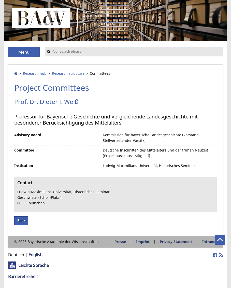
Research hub (35, 73)
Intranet (209, 241)
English (35, 254)
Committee (24, 150)
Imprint (143, 241)
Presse (120, 241)
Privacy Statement (176, 241)
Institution (23, 165)
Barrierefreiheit (23, 276)
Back (21, 220)
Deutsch (16, 254)
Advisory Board (27, 134)
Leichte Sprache (33, 265)
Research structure (68, 73)
